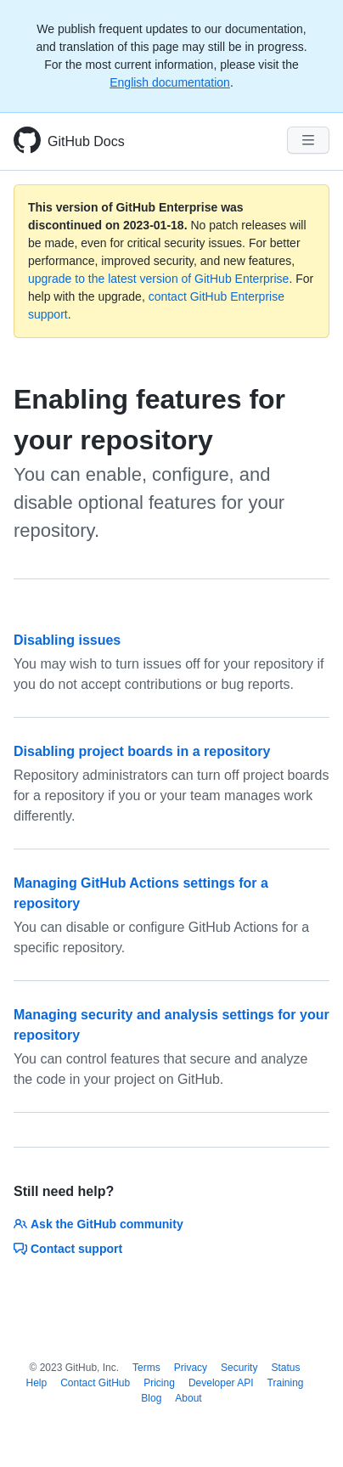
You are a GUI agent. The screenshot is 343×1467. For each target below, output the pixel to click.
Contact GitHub (95, 1383)
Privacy (190, 1368)
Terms (146, 1368)
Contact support (68, 1248)
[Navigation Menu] (308, 140)
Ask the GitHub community (98, 1224)
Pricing (159, 1383)
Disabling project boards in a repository (142, 751)
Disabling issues (67, 640)
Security (239, 1368)
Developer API (221, 1383)
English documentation (170, 82)
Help (36, 1383)
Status (285, 1368)
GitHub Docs (86, 141)
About (188, 1398)
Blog (151, 1398)
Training (285, 1383)
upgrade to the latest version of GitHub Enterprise (158, 278)
